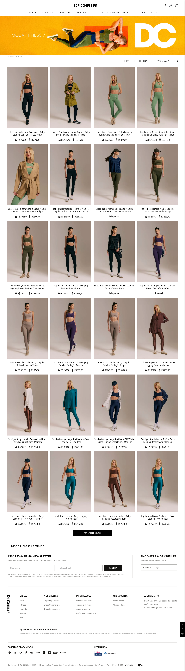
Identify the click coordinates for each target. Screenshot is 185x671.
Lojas (141, 12)
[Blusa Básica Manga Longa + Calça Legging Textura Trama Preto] (114, 258)
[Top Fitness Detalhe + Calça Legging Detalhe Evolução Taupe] (114, 335)
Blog (154, 12)
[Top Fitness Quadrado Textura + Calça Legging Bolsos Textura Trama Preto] (70, 181)
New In (81, 12)
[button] (129, 61)
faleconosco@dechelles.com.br (158, 607)
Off (94, 12)
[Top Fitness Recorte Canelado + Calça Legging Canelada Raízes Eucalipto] (157, 104)
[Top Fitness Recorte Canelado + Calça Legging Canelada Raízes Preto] (27, 104)
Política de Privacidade (54, 576)
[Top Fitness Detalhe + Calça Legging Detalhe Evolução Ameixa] (70, 335)
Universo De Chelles (117, 12)
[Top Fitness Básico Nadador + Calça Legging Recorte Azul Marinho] (27, 488)
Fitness (47, 12)
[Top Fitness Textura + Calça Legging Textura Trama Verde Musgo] (157, 181)
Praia (33, 12)
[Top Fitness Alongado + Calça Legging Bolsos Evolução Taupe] (27, 335)
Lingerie (65, 12)
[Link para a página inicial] (10, 56)
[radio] (174, 61)
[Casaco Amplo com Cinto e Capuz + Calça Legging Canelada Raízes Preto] (70, 104)
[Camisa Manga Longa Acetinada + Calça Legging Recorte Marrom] (157, 335)
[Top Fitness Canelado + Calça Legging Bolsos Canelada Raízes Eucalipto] (114, 104)
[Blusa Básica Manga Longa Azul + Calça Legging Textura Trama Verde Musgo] (114, 181)
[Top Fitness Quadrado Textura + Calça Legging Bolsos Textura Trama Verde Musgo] (27, 258)
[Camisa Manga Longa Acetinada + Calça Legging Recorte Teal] (70, 411)
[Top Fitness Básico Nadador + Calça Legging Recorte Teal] (157, 488)
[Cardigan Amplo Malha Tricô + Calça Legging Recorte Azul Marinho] (157, 411)
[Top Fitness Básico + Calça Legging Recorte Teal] (70, 488)
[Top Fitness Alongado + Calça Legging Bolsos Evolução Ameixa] (157, 258)
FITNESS (19, 56)
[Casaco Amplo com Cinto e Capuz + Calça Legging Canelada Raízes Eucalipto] (27, 181)
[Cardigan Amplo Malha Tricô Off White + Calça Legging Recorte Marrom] (27, 411)
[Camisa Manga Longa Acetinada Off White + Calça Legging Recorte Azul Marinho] (114, 411)
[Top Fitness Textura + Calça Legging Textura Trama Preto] (70, 258)
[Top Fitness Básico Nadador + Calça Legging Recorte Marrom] (114, 488)
